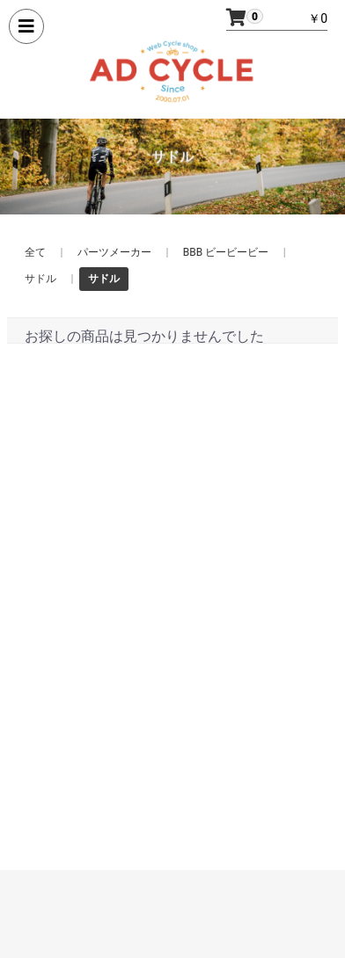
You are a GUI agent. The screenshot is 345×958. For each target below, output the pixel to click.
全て (35, 252)
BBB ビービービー (225, 252)
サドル (40, 278)
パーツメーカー (114, 252)
